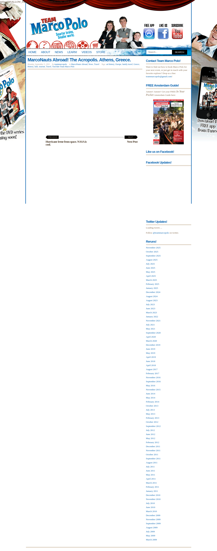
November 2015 (153, 389)
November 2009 (153, 519)
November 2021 (153, 320)
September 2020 (153, 332)
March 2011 (151, 483)
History (31, 66)
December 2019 (153, 345)
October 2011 (152, 454)
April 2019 (151, 357)
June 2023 (150, 308)
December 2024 (153, 292)
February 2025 (152, 284)
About (45, 52)
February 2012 (152, 442)
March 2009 (151, 539)
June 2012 (150, 434)
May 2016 (150, 385)
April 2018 (151, 365)
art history (110, 64)
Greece (136, 64)
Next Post (131, 139)
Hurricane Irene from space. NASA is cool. (66, 141)
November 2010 (153, 499)
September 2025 (153, 255)
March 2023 (151, 312)
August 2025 (152, 259)
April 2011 (151, 478)
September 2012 (153, 426)
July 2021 (150, 324)
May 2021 (150, 328)
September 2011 (153, 458)
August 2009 (152, 527)
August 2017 (152, 369)
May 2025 (150, 272)
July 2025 (150, 264)
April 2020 (151, 337)
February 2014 (152, 401)
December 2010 (153, 495)
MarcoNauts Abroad (79, 64)
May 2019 (150, 353)
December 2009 (153, 515)
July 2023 (150, 304)
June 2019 (150, 349)
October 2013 (152, 405)
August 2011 (151, 462)
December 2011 (153, 446)
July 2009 (150, 531)
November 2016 (153, 377)
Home (32, 52)
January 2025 (152, 288)
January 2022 (152, 316)
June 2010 (150, 507)
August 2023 (152, 300)
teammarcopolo (60, 64)
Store (100, 52)
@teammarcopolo (161, 232)
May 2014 (150, 397)
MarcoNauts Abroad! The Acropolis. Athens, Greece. (79, 59)
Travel (96, 64)
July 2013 (150, 410)
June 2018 (150, 361)
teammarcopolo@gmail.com (159, 76)
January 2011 (152, 491)
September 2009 (153, 523)
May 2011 (150, 474)
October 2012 (152, 422)
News (59, 52)
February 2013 (152, 418)
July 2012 (150, 430)
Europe (118, 64)
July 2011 (150, 466)
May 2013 (150, 414)
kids (36, 66)
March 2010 (151, 511)
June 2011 (150, 470)
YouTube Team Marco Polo (63, 66)
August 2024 (152, 296)
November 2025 (153, 247)
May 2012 (150, 438)
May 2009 (150, 535)
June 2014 (150, 393)
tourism (42, 66)
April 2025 (151, 276)
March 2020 (151, 341)
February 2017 (152, 373)
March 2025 (151, 280)
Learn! (72, 52)
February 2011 (152, 487)
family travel (127, 64)
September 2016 (153, 381)
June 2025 (150, 268)
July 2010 (150, 503)
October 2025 (152, 251)
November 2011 (153, 450)
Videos (87, 52)
